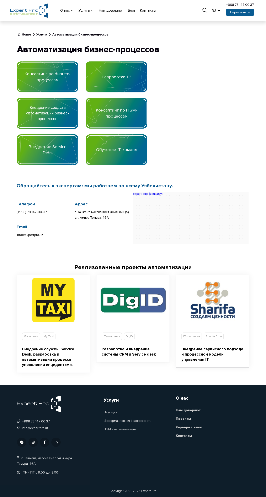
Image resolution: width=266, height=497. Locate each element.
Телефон (26, 204)
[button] (240, 12)
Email (22, 226)
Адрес (81, 204)
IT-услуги (110, 412)
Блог (132, 10)
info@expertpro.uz (32, 428)
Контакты (148, 10)
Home (24, 34)
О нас (67, 10)
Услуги (87, 10)
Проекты (183, 419)
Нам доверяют (111, 10)
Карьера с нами (189, 427)
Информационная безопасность (127, 421)
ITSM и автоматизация (120, 429)
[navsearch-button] (205, 9)
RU (216, 10)
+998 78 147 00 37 (240, 5)
